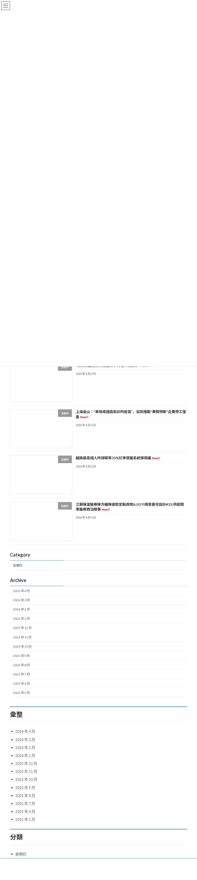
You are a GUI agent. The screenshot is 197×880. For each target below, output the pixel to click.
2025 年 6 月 (21, 683)
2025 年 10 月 (22, 646)
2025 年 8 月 (21, 665)
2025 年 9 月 (21, 656)
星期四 (17, 565)
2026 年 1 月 (21, 619)
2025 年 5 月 (21, 693)
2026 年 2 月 (21, 609)
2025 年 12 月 (22, 628)
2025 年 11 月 (22, 637)
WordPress (79, 872)
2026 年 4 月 (21, 591)
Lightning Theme (99, 872)
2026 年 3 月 (21, 600)
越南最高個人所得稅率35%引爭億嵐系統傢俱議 (118, 458)
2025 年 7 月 (21, 674)
